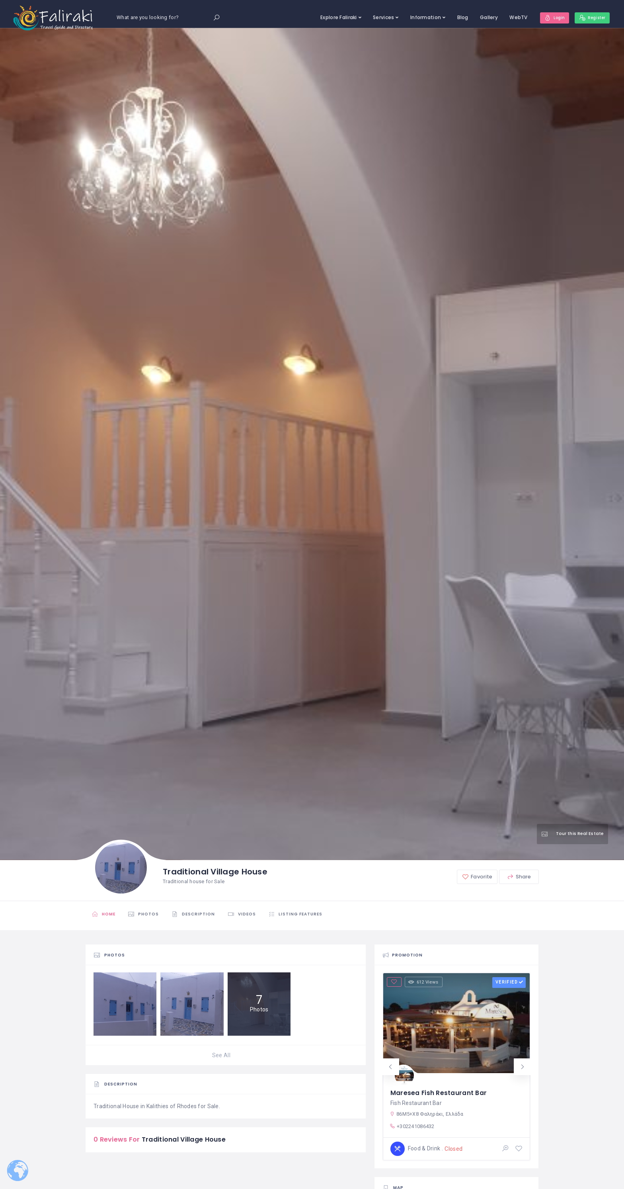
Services (377, 17)
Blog (456, 17)
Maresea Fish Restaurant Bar (439, 1091)
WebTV (512, 17)
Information (419, 17)
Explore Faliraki (332, 17)
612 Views (425, 982)
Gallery (483, 17)
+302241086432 (412, 1126)
